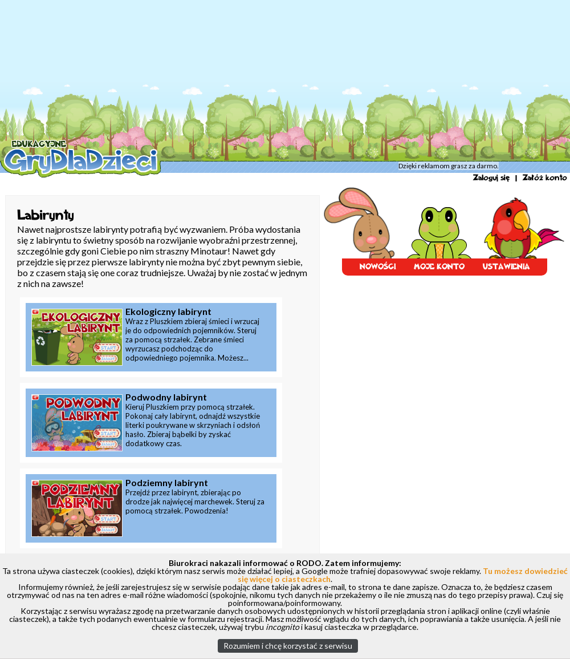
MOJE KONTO (439, 267)
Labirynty (244, 168)
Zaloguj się (491, 178)
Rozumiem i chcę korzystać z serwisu (287, 645)
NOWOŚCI (378, 267)
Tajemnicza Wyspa (197, 168)
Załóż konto (545, 178)
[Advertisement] (254, 80)
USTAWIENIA (506, 267)
